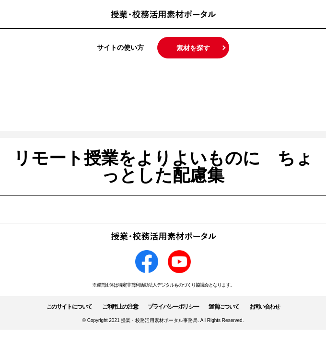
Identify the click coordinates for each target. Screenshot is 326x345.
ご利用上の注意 (120, 306)
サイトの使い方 (120, 47)
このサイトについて (69, 306)
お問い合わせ (264, 306)
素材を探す (193, 48)
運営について (224, 306)
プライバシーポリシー (173, 306)
